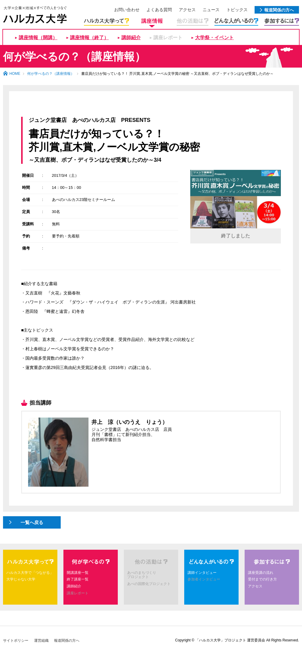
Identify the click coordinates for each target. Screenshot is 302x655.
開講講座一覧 (77, 573)
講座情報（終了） (89, 37)
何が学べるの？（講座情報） (50, 74)
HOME (14, 74)
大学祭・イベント (214, 37)
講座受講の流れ (260, 573)
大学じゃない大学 (20, 579)
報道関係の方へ (66, 640)
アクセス (255, 586)
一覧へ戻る (32, 522)
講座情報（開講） (38, 37)
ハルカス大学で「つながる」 (29, 573)
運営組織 (41, 640)
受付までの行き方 (262, 579)
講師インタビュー (202, 573)
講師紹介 (131, 37)
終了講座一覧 (77, 579)
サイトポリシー (15, 640)
